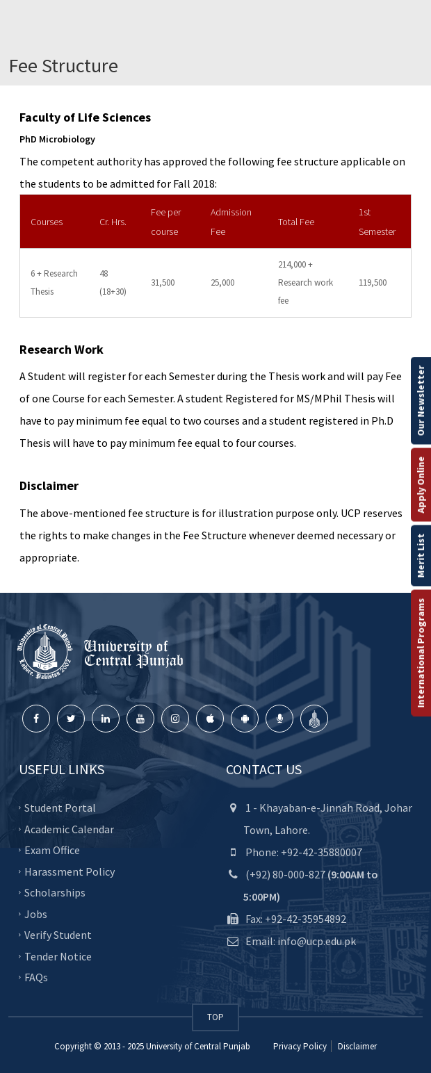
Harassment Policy (69, 871)
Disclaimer (356, 1046)
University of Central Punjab (198, 1046)
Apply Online (420, 485)
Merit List (420, 556)
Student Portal (60, 807)
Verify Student (58, 935)
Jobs (35, 913)
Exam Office (52, 850)
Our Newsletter (420, 401)
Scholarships (55, 892)
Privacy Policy (300, 1046)
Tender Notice (58, 956)
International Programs (420, 653)
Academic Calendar (69, 828)
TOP (215, 1017)
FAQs (36, 977)
